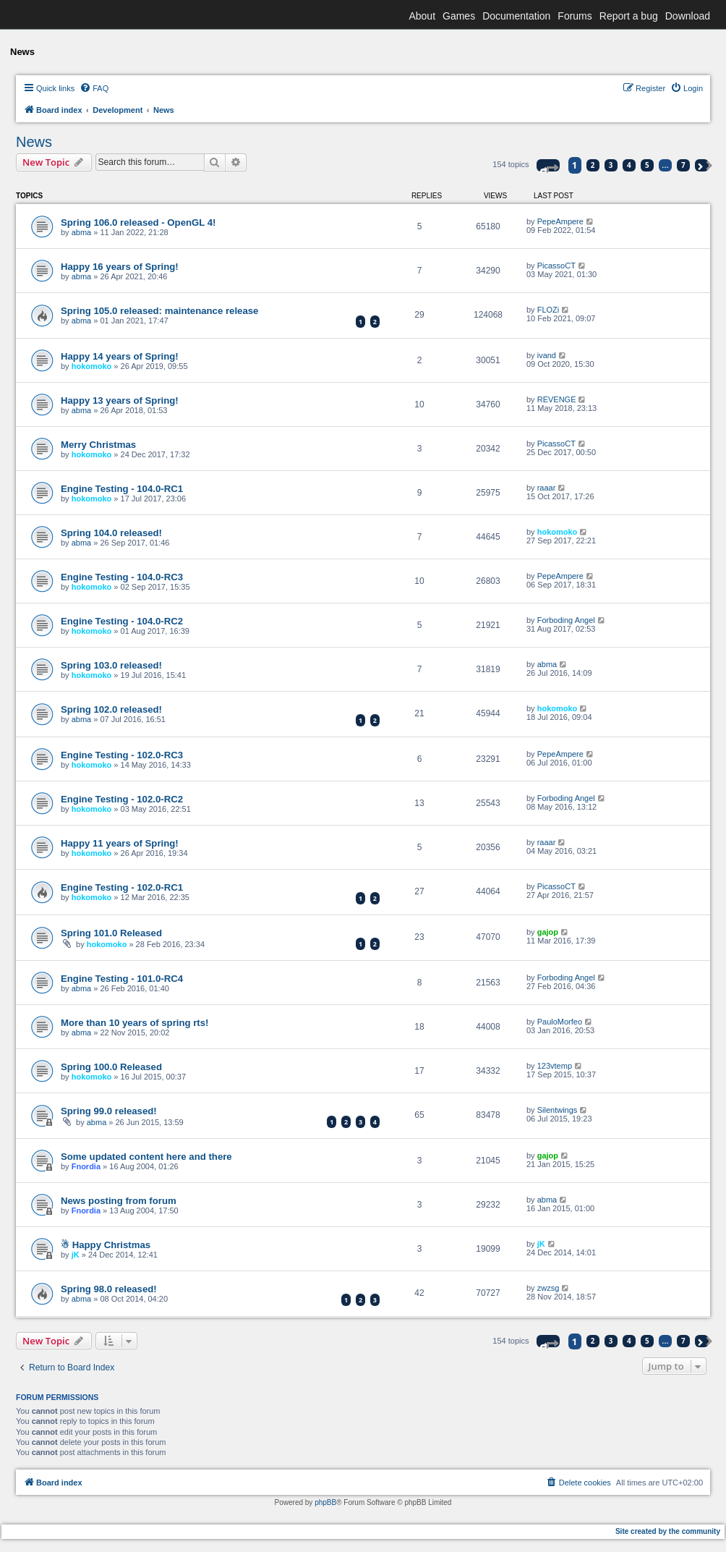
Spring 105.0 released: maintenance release (159, 310)
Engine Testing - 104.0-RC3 (122, 577)
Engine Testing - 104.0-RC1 (122, 488)
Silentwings (557, 1110)
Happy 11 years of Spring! (120, 843)
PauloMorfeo (559, 1021)
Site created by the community (667, 1531)
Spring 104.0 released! (111, 532)
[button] (548, 165)
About (422, 16)
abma (82, 232)
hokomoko (92, 366)
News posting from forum (118, 1200)
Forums (575, 16)
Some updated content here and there (146, 1156)
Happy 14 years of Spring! (120, 356)
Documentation (516, 16)
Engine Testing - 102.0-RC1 (122, 887)
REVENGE (556, 399)
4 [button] (629, 165)
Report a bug (628, 16)
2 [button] (593, 165)
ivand (546, 355)
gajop (547, 932)
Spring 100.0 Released (111, 1066)
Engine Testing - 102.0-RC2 (122, 799)
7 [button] (683, 165)
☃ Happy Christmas (105, 1244)
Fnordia (86, 1166)
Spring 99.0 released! (109, 1111)
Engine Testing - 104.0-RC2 (122, 621)
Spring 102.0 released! (111, 709)
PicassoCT (556, 265)
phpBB (325, 1502)
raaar (546, 487)
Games (459, 16)
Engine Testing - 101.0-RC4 (122, 978)
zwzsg (548, 1288)
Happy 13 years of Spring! (120, 400)
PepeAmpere (560, 221)
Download (687, 16)
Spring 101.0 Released (111, 933)
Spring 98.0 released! (109, 1289)
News (34, 142)
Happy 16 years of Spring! (120, 266)
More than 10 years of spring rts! (134, 1022)
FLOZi (548, 309)
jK (76, 1254)
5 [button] (647, 165)
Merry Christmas (98, 444)
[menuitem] (94, 88)
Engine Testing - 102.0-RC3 (122, 755)
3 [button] (611, 165)
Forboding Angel (566, 620)
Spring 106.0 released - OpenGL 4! (138, 222)
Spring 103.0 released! (111, 665)
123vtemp (554, 1065)
